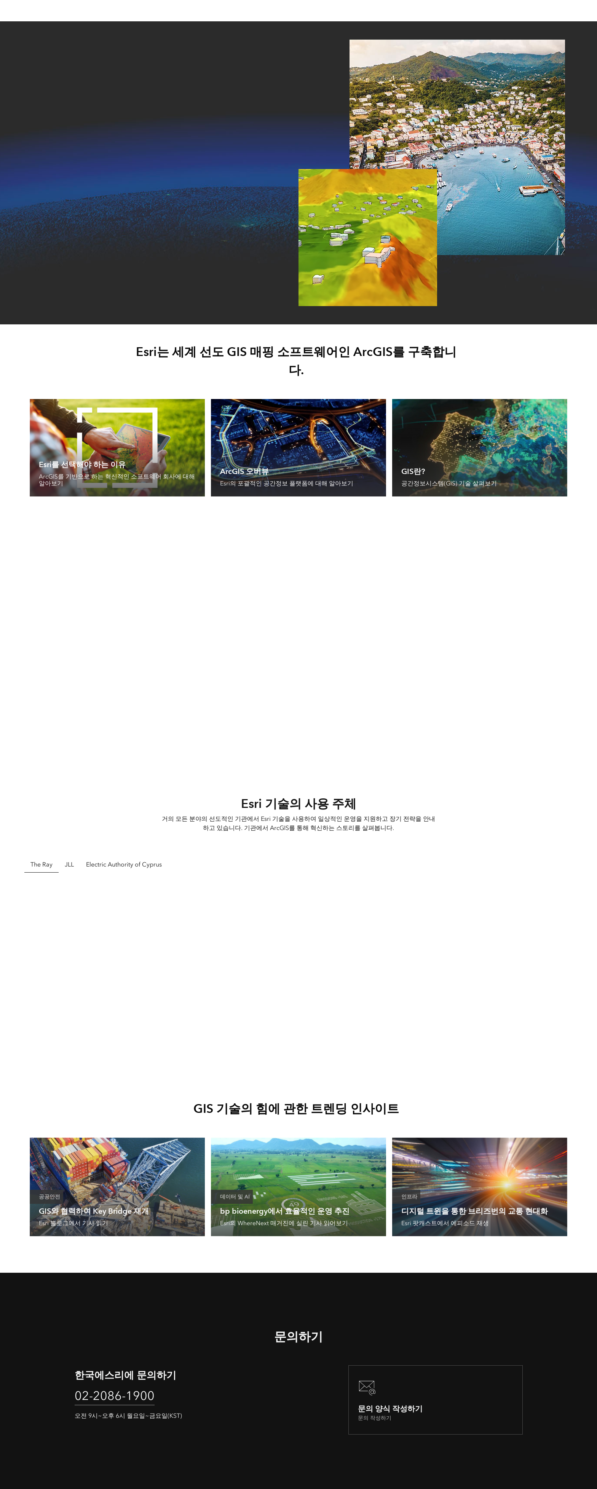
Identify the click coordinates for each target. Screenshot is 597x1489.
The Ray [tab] (41, 864)
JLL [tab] (69, 864)
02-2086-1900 (115, 1396)
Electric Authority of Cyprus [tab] (124, 864)
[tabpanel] (298, 975)
